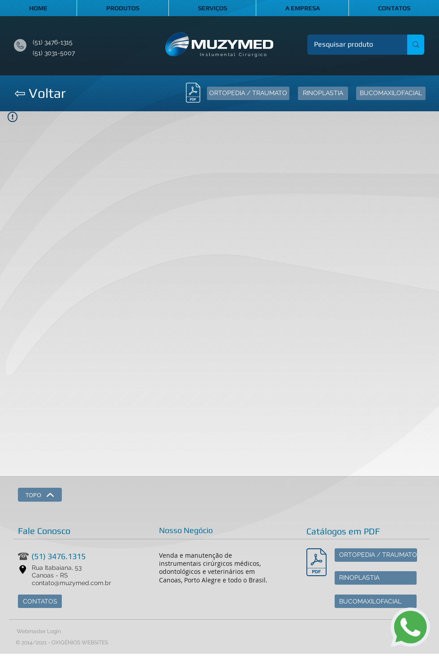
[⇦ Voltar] (40, 93)
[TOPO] (40, 495)
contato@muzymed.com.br (71, 582)
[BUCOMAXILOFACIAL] (391, 93)
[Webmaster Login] (38, 631)
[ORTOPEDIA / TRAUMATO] (248, 93)
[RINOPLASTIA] (323, 93)
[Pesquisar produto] (351, 45)
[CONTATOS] (40, 601)
